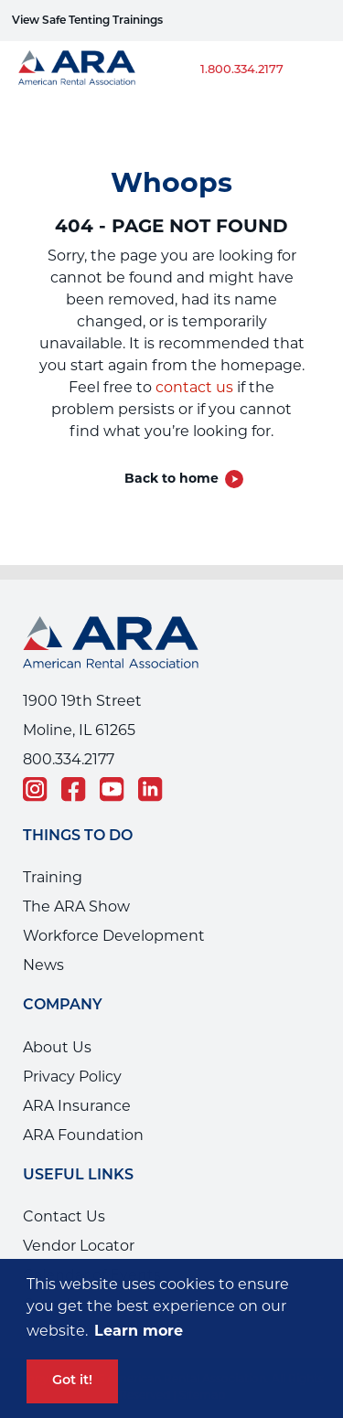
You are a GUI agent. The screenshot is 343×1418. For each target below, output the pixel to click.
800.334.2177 (68, 759)
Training (52, 877)
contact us (194, 387)
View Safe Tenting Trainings (87, 21)
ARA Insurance (77, 1105)
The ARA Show (76, 906)
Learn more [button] (138, 1330)
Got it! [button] (72, 1381)
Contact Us (64, 1216)
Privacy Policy (72, 1076)
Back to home (171, 478)
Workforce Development (114, 935)
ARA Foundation (83, 1135)
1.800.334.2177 (242, 70)
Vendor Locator (78, 1245)
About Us (57, 1047)
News (43, 965)
